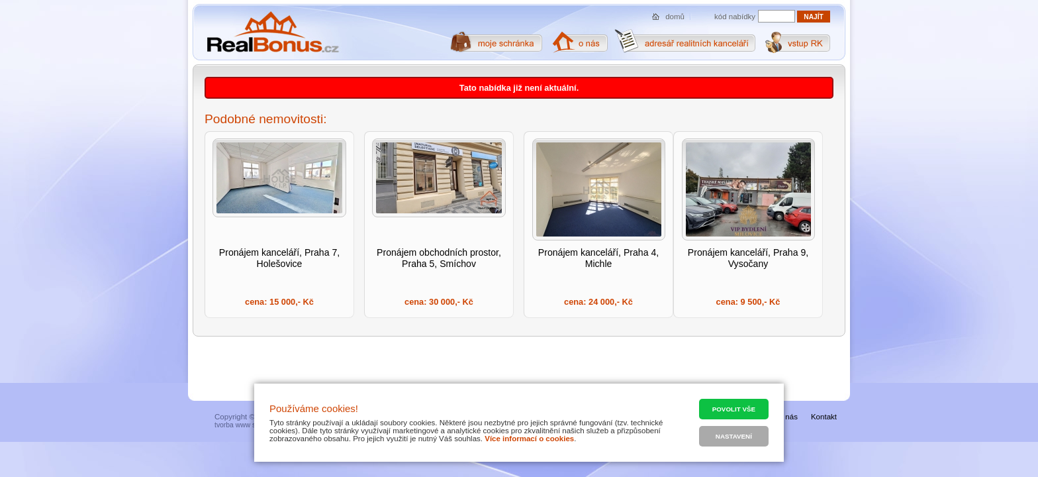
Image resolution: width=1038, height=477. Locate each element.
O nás (787, 417)
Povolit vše (733, 409)
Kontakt (824, 417)
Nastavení (734, 436)
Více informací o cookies (529, 439)
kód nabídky (734, 17)
